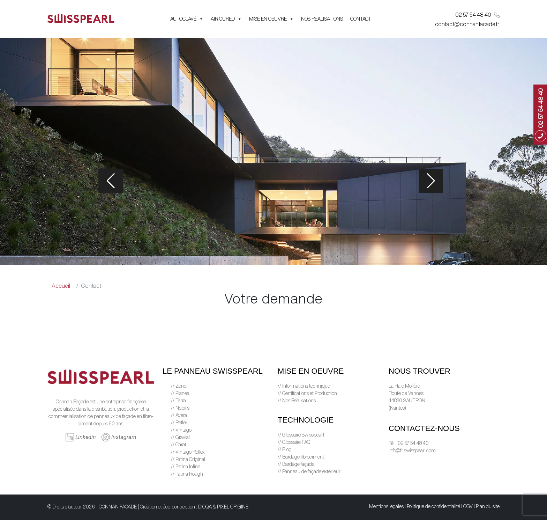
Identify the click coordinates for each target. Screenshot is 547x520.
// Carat (178, 444)
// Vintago (181, 429)
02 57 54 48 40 (477, 14)
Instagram (119, 437)
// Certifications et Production (307, 393)
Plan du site (488, 506)
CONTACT (360, 18)
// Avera (179, 415)
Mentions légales (386, 506)
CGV (468, 506)
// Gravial (180, 437)
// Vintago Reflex (188, 451)
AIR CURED (226, 19)
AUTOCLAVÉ (186, 19)
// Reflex (179, 422)
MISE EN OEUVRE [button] (271, 19)
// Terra (178, 400)
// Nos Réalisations (297, 400)
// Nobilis (180, 407)
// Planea (180, 393)
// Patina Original (188, 459)
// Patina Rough (187, 473)
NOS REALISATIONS (322, 18)
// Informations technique (304, 385)
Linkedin (81, 437)
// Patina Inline (185, 466)
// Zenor (179, 385)
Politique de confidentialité (433, 506)
